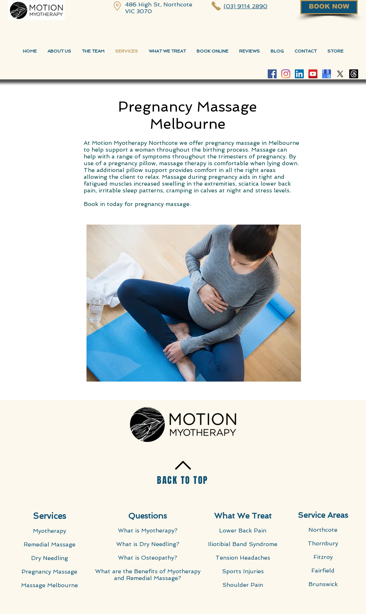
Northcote (322, 529)
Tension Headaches (243, 557)
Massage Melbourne (49, 585)
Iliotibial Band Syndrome (242, 544)
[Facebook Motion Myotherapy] (272, 73)
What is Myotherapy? (148, 530)
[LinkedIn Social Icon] (299, 73)
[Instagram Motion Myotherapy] (285, 73)
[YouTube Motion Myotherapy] (312, 73)
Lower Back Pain (242, 530)
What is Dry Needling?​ (147, 544)
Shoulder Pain (242, 584)
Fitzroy (323, 557)
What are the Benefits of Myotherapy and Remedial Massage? (148, 574)
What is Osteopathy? (147, 557)
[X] (340, 73)
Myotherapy (49, 530)
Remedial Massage (49, 544)
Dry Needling (49, 558)
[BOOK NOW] (329, 7)
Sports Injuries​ (243, 571)
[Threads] (353, 73)
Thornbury (323, 543)
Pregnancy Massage (49, 571)
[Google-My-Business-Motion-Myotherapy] (326, 73)
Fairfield (323, 570)
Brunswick (323, 584)
